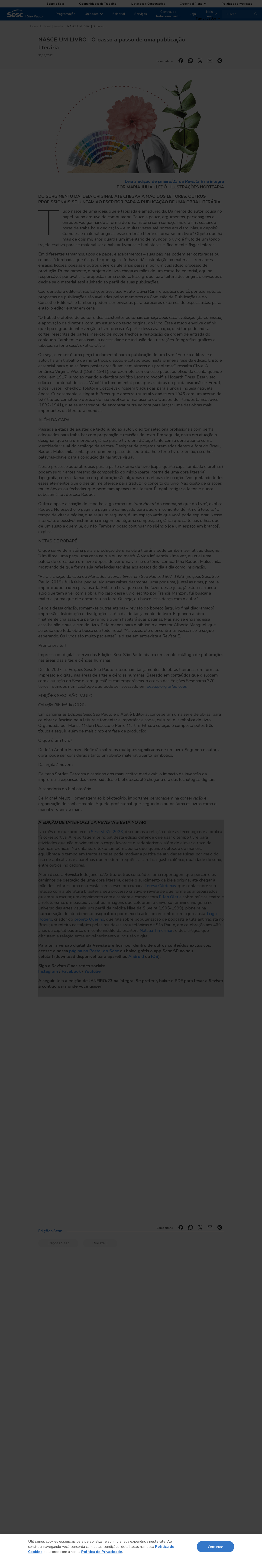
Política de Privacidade (101, 1551)
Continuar (215, 1546)
